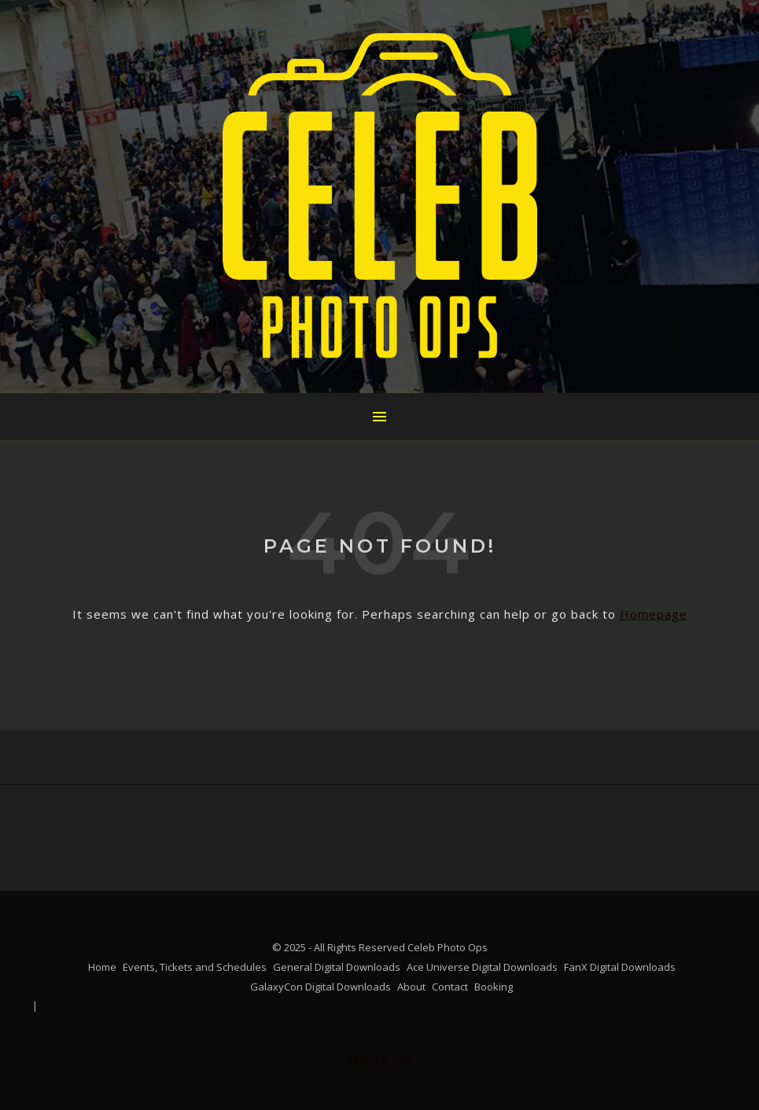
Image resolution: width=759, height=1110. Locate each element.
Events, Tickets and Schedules (195, 967)
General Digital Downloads (336, 967)
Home (102, 967)
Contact (450, 987)
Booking (493, 987)
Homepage (653, 614)
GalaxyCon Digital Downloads (320, 987)
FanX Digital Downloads (620, 967)
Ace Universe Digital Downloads (482, 967)
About (411, 987)
